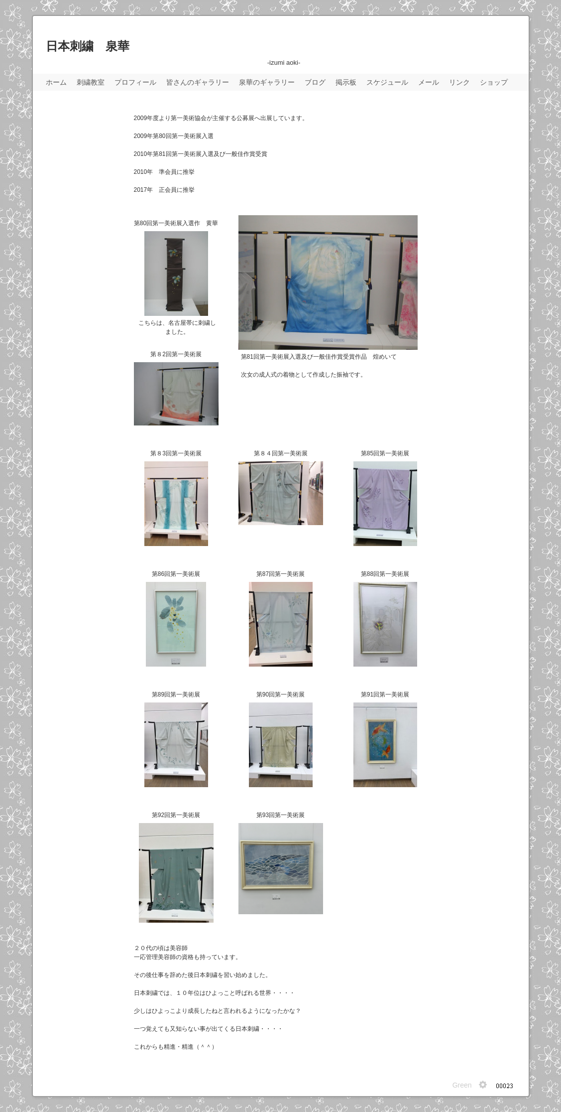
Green (462, 1085)
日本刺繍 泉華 (87, 46)
